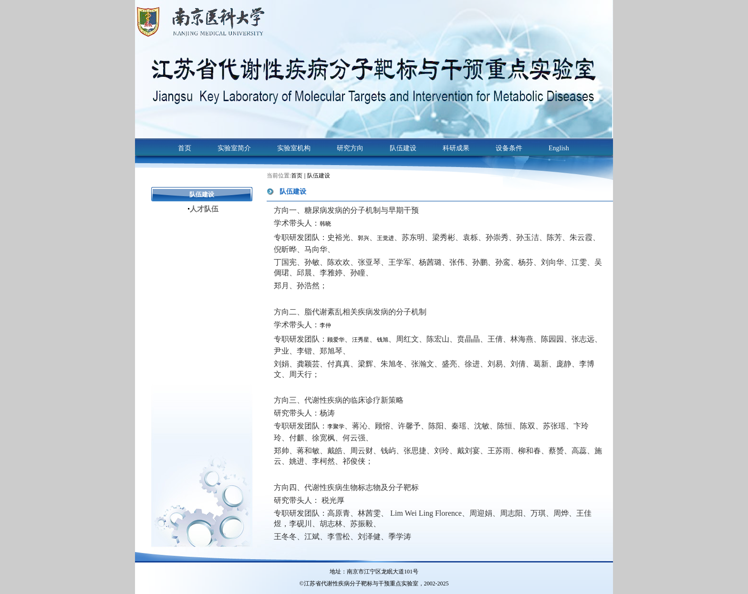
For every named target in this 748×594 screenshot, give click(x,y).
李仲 (325, 325)
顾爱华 (335, 339)
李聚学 (335, 426)
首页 (296, 175)
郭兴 (363, 238)
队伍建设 (318, 175)
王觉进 (385, 238)
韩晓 (325, 223)
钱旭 (382, 339)
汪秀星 (360, 339)
